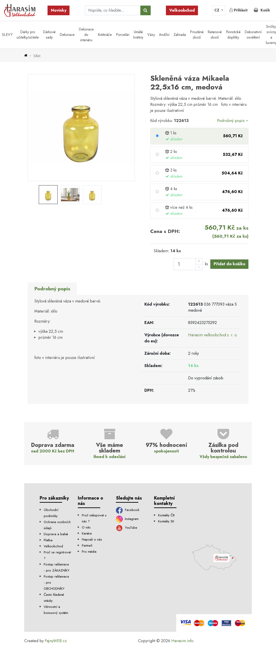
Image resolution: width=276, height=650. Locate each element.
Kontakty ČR (166, 515)
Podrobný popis (232, 121)
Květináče (105, 34)
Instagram (127, 518)
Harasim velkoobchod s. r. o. (213, 335)
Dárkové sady (49, 34)
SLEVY (7, 34)
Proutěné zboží (197, 34)
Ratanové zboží (215, 34)
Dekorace (67, 34)
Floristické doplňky (233, 34)
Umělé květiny (138, 34)
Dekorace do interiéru (86, 35)
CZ (217, 10)
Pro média (89, 551)
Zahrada (180, 34)
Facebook (127, 509)
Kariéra (87, 533)
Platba (48, 540)
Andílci (164, 34)
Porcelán (122, 34)
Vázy (151, 34)
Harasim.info (182, 641)
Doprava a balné (56, 534)
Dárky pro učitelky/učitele (28, 34)
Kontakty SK (166, 521)
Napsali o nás (92, 539)
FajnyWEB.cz (56, 641)
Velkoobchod (182, 10)
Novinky (58, 10)
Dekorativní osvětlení (253, 34)
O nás (86, 527)
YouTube (126, 527)
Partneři (87, 545)
